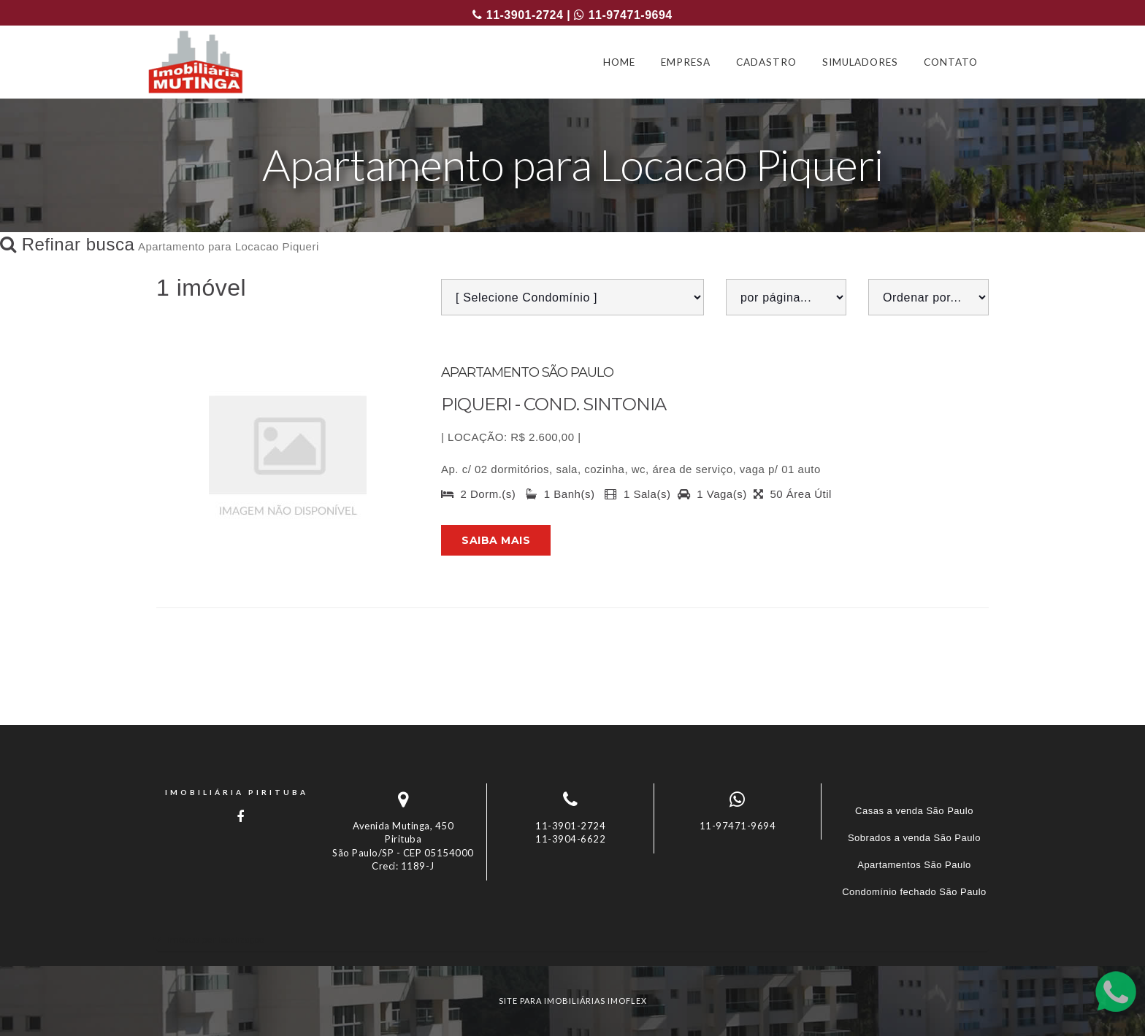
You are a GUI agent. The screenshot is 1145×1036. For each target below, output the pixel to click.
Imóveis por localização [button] (215, 939)
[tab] (572, 939)
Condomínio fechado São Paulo (914, 891)
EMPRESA (686, 62)
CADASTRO (766, 62)
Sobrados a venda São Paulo (914, 837)
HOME (619, 62)
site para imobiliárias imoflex (573, 1000)
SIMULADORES (860, 62)
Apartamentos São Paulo (914, 864)
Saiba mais (496, 540)
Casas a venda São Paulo (914, 810)
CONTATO (951, 62)
